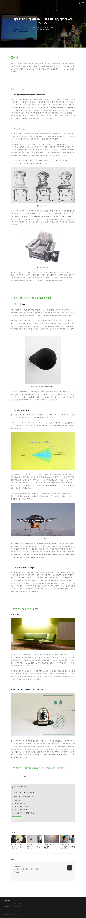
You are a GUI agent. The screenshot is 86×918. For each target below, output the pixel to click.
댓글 (13, 859)
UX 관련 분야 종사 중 (19, 810)
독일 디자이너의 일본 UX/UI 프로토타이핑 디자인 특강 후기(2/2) (36, 768)
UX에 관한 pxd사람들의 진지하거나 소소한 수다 (26, 869)
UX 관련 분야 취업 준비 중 (21, 807)
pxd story (17, 866)
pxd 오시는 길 (16, 904)
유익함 (25, 796)
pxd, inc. (7, 904)
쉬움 (26, 792)
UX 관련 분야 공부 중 (19, 803)
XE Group (7, 906)
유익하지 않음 (28, 796)
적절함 (28, 792)
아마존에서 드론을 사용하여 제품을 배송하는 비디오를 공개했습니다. (37, 543)
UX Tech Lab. (17, 906)
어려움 (31, 792)
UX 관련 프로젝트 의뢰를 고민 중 (23, 813)
